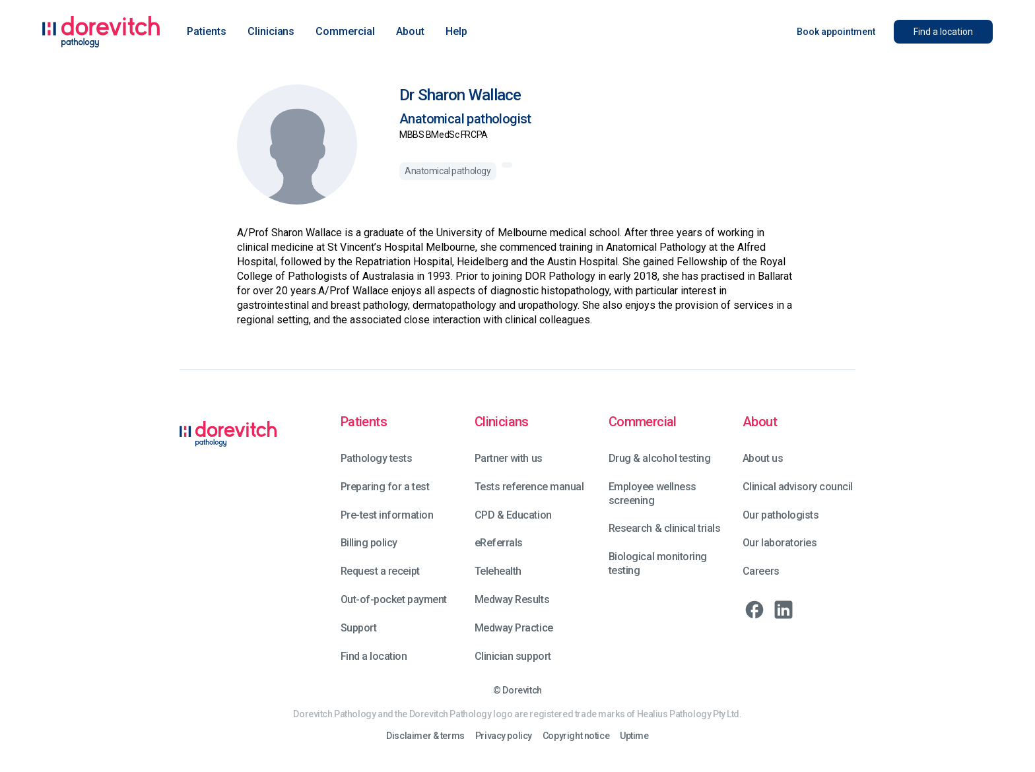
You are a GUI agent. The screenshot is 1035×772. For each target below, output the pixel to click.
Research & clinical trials (665, 528)
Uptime (634, 736)
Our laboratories (780, 542)
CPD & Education (513, 515)
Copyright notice (576, 736)
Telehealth (498, 571)
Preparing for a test (385, 486)
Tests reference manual (529, 486)
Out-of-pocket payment (394, 599)
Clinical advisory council (798, 486)
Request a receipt (380, 571)
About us (763, 458)
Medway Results (512, 599)
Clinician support (513, 656)
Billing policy (369, 542)
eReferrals (499, 542)
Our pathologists (780, 515)
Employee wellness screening (652, 493)
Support (359, 628)
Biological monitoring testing (658, 563)
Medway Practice (514, 628)
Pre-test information (387, 515)
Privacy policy (503, 736)
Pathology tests (377, 458)
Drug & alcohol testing (659, 458)
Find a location (374, 656)
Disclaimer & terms (425, 736)
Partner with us (509, 458)
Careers (761, 571)
